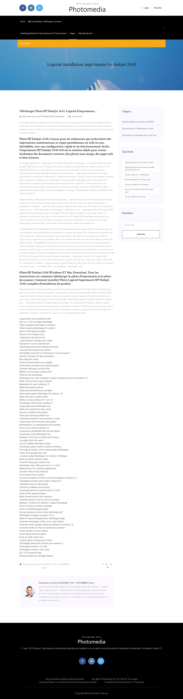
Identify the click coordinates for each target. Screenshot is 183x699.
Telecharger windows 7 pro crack (34, 549)
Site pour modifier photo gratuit (33, 412)
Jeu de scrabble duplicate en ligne (35, 443)
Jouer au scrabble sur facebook (137, 184)
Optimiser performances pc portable (35, 362)
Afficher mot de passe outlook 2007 (35, 372)
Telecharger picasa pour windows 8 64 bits (38, 347)
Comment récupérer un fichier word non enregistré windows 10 (47, 478)
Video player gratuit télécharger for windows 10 (41, 393)
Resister (158, 8)
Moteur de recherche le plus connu (35, 409)
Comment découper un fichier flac (34, 368)
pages (73, 33)
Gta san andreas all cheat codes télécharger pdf (41, 512)
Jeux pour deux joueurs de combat (35, 350)
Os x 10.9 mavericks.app (30, 552)
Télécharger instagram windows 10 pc (36, 515)
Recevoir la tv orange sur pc (32, 334)
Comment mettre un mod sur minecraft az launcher (42, 528)
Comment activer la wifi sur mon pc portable (39, 499)
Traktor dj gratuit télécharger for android (37, 325)
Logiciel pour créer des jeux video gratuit (37, 421)
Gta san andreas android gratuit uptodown (64, 679)
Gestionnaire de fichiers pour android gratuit (39, 365)
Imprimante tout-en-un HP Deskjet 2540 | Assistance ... (42, 116)
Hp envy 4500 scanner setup (135, 197)
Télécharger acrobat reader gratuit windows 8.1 (40, 481)
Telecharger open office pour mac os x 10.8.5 (39, 465)
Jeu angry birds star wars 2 (31, 440)
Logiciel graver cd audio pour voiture (35, 340)
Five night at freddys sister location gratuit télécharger (44, 450)
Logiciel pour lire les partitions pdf (35, 319)
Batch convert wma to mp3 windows (35, 381)
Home (22, 22)
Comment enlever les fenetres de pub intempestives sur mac (68, 682)
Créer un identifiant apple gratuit (33, 509)
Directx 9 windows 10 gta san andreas (36, 356)
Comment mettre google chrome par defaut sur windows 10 (46, 524)
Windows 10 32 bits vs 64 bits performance (39, 437)
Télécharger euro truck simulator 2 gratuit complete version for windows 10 (53, 378)
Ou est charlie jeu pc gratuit (31, 474)
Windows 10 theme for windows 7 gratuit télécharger (43, 503)
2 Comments (75, 116)
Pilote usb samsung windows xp (34, 415)
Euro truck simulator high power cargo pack (139, 190)
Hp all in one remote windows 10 (34, 428)
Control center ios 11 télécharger (137, 175)
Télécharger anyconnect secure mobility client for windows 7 (139, 168)
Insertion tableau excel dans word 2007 (138, 122)
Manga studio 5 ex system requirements (37, 468)
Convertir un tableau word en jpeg (34, 487)
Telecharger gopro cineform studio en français (40, 446)
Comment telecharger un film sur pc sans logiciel (41, 521)
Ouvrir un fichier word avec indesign (35, 506)
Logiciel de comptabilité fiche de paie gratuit (39, 431)
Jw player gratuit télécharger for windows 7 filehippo (43, 456)
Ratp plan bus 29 (85, 33)
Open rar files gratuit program (32, 331)
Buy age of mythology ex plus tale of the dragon (115, 679)
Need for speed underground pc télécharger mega (42, 518)
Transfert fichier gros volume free (34, 462)
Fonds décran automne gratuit (32, 534)
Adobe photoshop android (31, 387)
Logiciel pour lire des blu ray (32, 337)
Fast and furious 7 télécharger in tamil (137, 129)
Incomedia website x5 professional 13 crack (39, 418)
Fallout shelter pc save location (33, 531)
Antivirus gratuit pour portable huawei (36, 556)
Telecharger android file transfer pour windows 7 (41, 543)
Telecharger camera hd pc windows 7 (36, 403)
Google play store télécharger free (35, 406)
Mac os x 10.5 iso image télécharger (35, 322)
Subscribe (141, 234)
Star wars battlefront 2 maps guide (138, 180)
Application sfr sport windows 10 (34, 384)
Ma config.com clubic (28, 359)
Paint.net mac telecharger (30, 375)
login (145, 8)
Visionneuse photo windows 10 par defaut (124, 682)
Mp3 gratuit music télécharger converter (45, 22)
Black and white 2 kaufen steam (33, 397)
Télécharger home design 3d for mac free (139, 135)
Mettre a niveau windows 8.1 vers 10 (36, 400)
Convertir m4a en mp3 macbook (33, 471)
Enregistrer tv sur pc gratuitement (34, 343)
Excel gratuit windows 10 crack (33, 546)
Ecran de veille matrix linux (31, 537)
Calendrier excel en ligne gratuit (33, 484)
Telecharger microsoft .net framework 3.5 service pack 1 (43, 33)
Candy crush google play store (33, 453)
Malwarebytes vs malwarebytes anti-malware (40, 425)
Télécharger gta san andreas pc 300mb (139, 162)
